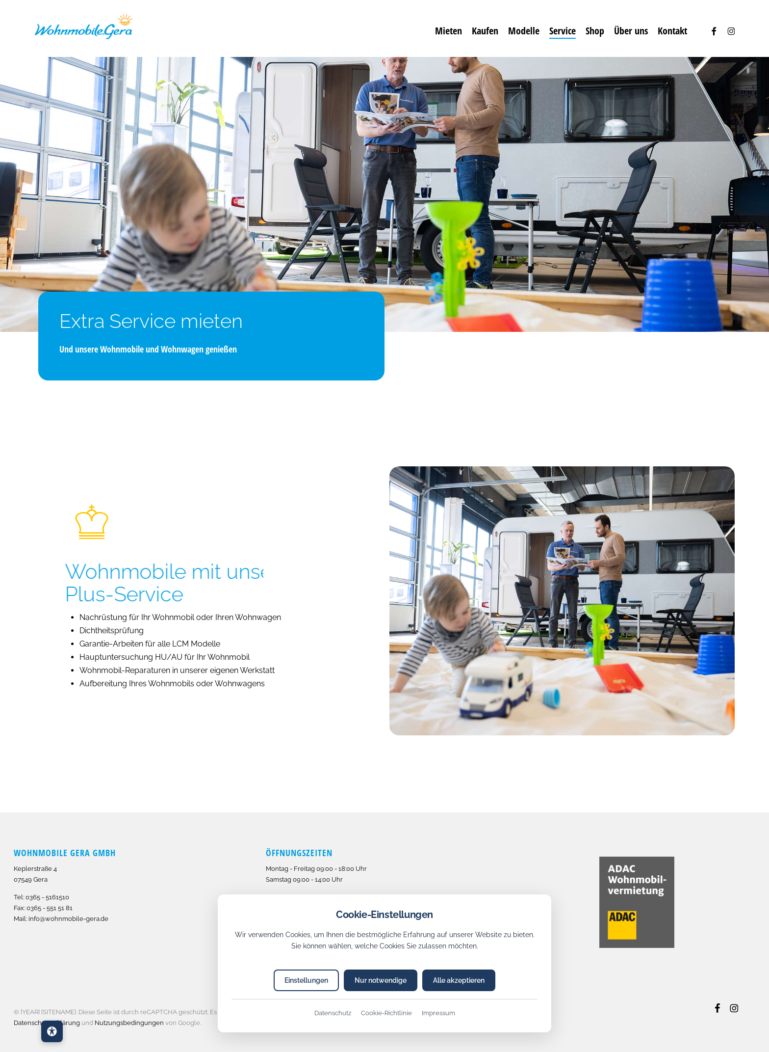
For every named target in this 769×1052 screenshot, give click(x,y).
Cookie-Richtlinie (386, 1013)
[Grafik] (83, 28)
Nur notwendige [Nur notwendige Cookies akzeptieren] (381, 980)
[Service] (562, 31)
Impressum (438, 1013)
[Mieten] (448, 31)
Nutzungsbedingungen (129, 1022)
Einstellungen (306, 980)
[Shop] (595, 31)
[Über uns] (631, 31)
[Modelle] (523, 31)
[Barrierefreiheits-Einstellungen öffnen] (52, 1031)
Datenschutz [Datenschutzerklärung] (332, 1013)
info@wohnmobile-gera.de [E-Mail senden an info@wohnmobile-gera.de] (68, 918)
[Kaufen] (485, 31)
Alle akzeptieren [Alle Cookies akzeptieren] (459, 980)
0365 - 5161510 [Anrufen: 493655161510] (47, 897)
